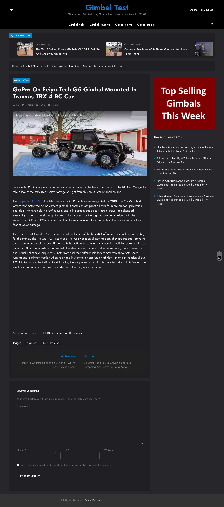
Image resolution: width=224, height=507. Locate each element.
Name (21, 450)
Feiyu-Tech (31, 343)
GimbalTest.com (93, 500)
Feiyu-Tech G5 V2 (29, 201)
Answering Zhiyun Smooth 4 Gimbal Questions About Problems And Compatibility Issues (182, 185)
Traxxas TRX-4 (38, 333)
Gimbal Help (77, 25)
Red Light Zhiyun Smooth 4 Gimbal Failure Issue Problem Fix (185, 149)
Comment (23, 407)
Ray (18, 105)
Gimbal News (123, 25)
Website (109, 450)
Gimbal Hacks (146, 25)
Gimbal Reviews (100, 25)
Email (64, 450)
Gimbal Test (106, 7)
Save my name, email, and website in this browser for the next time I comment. (66, 465)
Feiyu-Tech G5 (51, 343)
